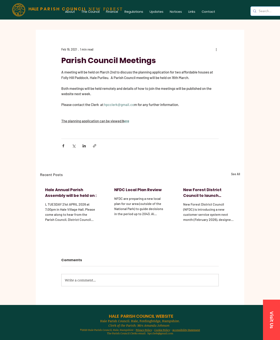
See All (235, 174)
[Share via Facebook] (63, 146)
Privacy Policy (144, 330)
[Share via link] (95, 146)
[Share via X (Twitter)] (74, 146)
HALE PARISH (122, 316)
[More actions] (216, 49)
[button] (90, 11)
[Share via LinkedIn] (84, 146)
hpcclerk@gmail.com (160, 333)
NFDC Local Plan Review (138, 189)
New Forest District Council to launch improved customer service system (203, 192)
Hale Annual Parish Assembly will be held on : (71, 192)
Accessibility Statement (186, 330)
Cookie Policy (162, 330)
